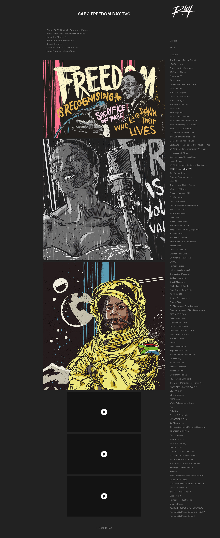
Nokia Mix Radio (177, 362)
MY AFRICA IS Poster (179, 419)
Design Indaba (176, 435)
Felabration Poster (178, 318)
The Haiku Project (178, 92)
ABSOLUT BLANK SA (179, 431)
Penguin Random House (181, 177)
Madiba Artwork (177, 439)
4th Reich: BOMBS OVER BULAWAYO (186, 507)
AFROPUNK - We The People (183, 241)
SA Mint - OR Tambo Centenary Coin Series (189, 148)
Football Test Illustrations (181, 499)
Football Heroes (177, 265)
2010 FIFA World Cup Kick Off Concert (187, 483)
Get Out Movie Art (178, 173)
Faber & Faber (176, 160)
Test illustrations (177, 209)
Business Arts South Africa (182, 330)
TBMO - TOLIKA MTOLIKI (181, 128)
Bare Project (175, 495)
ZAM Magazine (176, 112)
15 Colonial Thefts (178, 72)
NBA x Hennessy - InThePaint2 (183, 124)
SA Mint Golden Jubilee (180, 257)
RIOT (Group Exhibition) (180, 378)
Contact (173, 40)
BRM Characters (177, 394)
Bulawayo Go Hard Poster (181, 467)
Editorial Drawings (178, 366)
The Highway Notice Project (182, 185)
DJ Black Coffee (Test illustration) (184, 306)
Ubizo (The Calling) (178, 479)
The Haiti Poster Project (180, 491)
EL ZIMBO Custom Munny (181, 459)
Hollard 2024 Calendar (180, 96)
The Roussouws (177, 338)
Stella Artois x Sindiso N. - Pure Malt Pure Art (190, 144)
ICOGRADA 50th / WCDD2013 (183, 386)
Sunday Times (176, 302)
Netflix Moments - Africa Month (183, 120)
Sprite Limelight (177, 100)
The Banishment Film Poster (182, 136)
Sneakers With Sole (178, 487)
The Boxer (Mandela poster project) (185, 382)
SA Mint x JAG (176, 294)
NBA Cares (175, 108)
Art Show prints (177, 423)
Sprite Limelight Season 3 (181, 68)
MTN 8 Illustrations (178, 213)
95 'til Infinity (175, 358)
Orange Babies (176, 503)
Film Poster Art (176, 197)
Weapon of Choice (178, 189)
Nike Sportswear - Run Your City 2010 (187, 475)
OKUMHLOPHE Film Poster (182, 132)
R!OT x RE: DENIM (178, 314)
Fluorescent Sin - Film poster (183, 451)
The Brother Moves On (180, 273)
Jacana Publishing (178, 443)
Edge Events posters (179, 322)
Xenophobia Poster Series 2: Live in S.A (187, 511)
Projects (174, 55)
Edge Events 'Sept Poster (181, 290)
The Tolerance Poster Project (183, 60)
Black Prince (175, 245)
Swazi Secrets (176, 88)
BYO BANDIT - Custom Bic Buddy (185, 463)
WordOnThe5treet (178, 346)
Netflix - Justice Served (180, 116)
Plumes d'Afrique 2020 (180, 193)
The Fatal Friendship (179, 104)
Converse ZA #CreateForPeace (184, 205)
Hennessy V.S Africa (179, 152)
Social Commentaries (179, 221)
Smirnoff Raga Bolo (178, 253)
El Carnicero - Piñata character (183, 455)
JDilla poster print (178, 277)
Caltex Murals (176, 217)
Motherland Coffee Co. (180, 286)
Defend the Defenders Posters (183, 84)
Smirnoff (173, 471)
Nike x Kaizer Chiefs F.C (180, 334)
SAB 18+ (173, 261)
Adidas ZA (174, 342)
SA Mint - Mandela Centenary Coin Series (188, 165)
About (172, 47)
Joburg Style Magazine (180, 298)
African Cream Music (179, 326)
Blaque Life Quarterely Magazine (184, 229)
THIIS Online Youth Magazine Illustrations (188, 427)
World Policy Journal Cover (182, 403)
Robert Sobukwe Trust (180, 269)
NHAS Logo (175, 399)
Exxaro (173, 407)
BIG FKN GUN (176, 390)
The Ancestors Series (179, 225)
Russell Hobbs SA (178, 249)
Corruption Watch (177, 201)
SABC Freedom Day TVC (181, 169)
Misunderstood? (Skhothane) (182, 354)
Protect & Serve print (179, 415)
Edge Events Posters (179, 350)
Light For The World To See (182, 140)
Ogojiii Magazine (177, 282)
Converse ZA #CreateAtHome (183, 156)
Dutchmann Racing (178, 374)
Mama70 (173, 181)
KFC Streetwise (177, 64)
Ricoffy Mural (175, 80)
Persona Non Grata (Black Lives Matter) (187, 310)
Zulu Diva (174, 411)
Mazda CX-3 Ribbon (178, 237)
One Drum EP (176, 76)
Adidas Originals (177, 370)
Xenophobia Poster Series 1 (182, 516)
